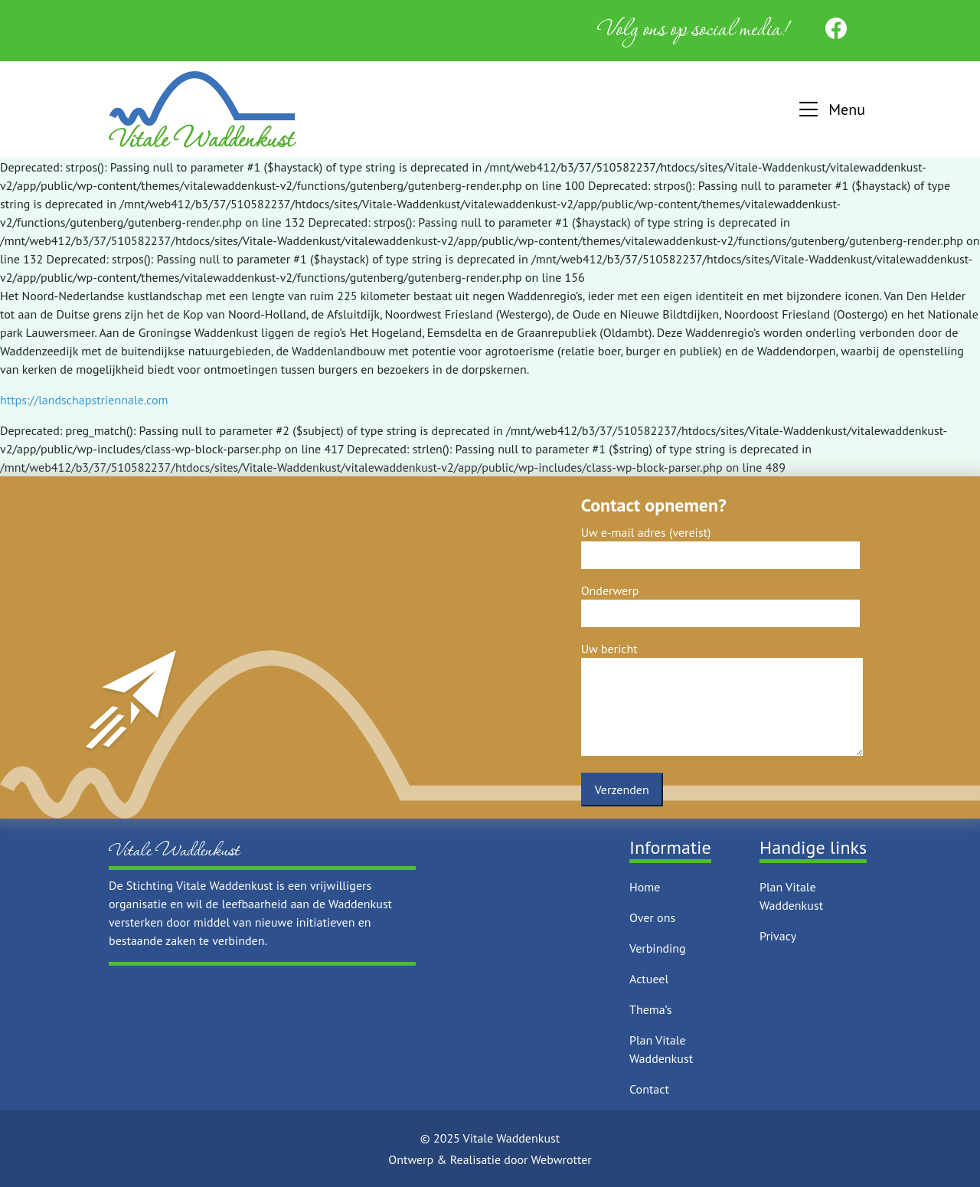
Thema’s (650, 1009)
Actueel (648, 978)
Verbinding (657, 948)
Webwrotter (561, 1159)
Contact (649, 1089)
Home (644, 886)
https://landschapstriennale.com (84, 399)
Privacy (778, 935)
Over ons (652, 917)
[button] (830, 109)
